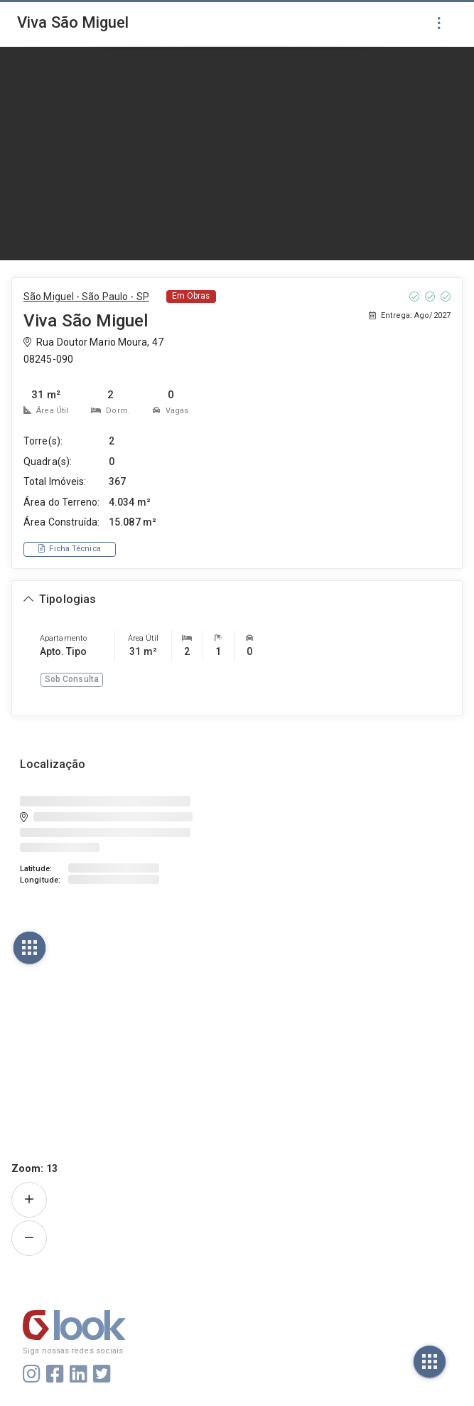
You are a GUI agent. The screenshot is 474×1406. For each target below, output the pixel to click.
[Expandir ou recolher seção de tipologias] (59, 599)
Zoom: (34, 1168)
